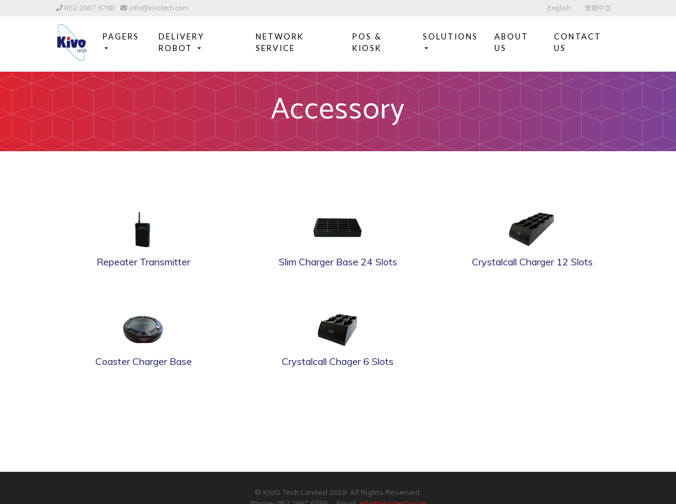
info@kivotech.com (159, 8)
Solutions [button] (450, 36)
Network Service (280, 42)
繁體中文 (598, 8)
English (559, 8)
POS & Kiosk (366, 42)
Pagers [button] (121, 36)
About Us (511, 42)
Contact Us (577, 42)
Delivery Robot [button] (181, 42)
